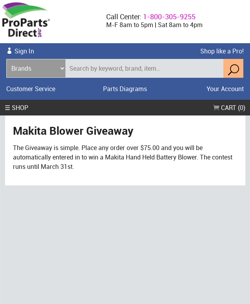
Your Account (225, 88)
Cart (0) (229, 107)
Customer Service (30, 88)
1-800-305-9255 (169, 16)
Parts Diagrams (125, 88)
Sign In (24, 51)
